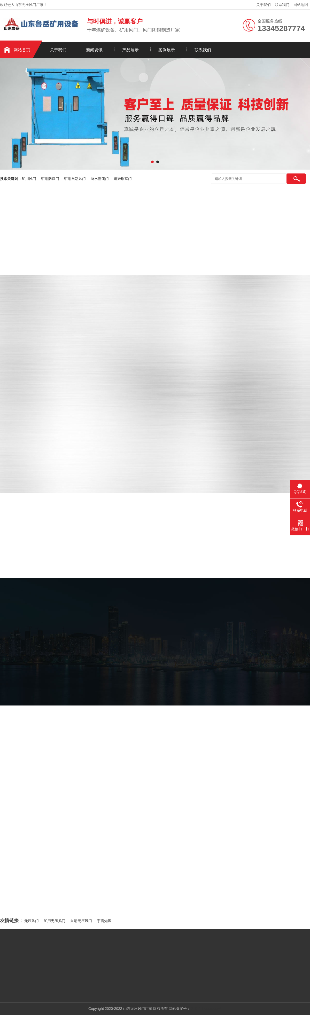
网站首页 (22, 50)
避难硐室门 (123, 179)
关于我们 (263, 5)
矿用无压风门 (54, 921)
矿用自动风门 (75, 179)
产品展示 (130, 50)
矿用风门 (29, 179)
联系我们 (282, 5)
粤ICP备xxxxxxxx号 (206, 1008)
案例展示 (166, 50)
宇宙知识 (104, 921)
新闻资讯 (94, 50)
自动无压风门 (81, 921)
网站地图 (300, 5)
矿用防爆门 (50, 179)
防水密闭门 (100, 179)
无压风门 (31, 921)
